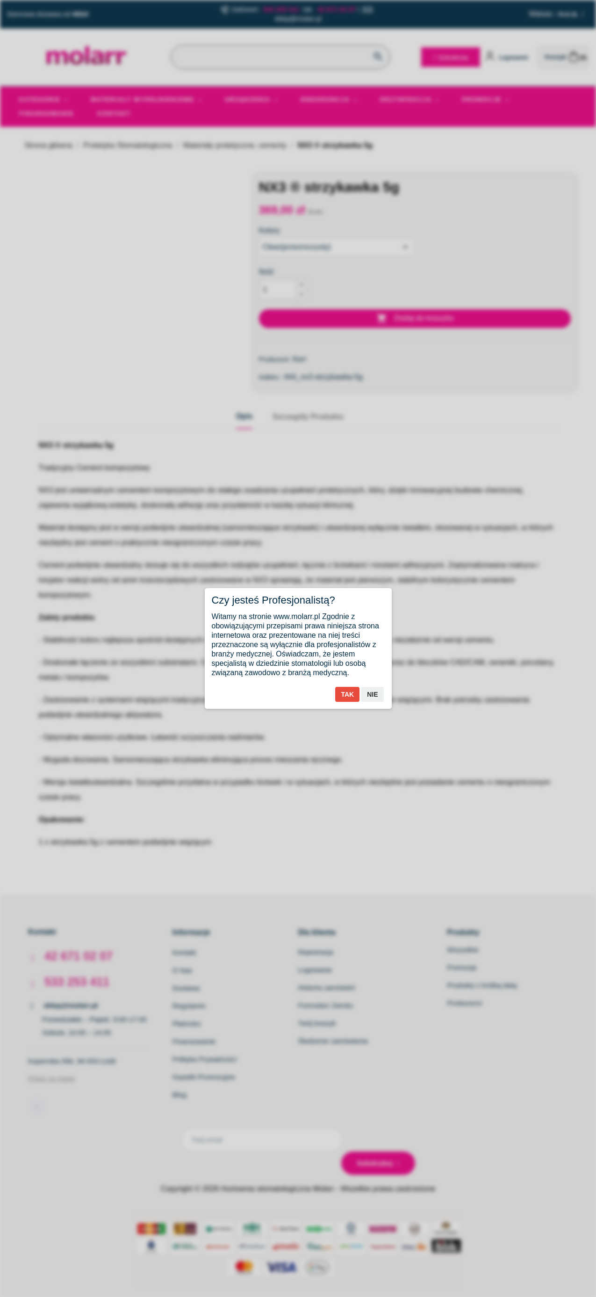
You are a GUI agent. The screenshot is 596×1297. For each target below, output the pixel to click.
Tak (347, 694)
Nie (372, 694)
